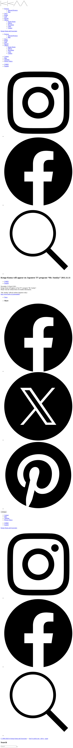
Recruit (6, 18)
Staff (5, 17)
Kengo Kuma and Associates (9, 31)
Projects (6, 8)
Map (9, 12)
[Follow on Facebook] (38, 205)
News (5, 13)
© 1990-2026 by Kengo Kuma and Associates (14, 738)
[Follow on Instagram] (38, 136)
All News (3, 512)
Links (9, 26)
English (6, 66)
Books (6, 15)
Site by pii (38, 738)
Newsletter (11, 25)
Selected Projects (13, 10)
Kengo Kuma (11, 21)
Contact (10, 28)
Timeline (6, 59)
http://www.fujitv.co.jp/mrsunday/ (10, 294)
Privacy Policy (8, 61)
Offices (6, 20)
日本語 (6, 64)
